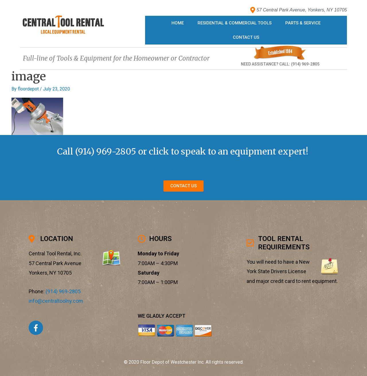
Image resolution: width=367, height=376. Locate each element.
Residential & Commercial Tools (235, 23)
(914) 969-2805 (105, 151)
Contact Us (246, 37)
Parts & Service (303, 23)
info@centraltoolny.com (56, 301)
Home (177, 23)
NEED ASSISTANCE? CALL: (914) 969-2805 (280, 64)
